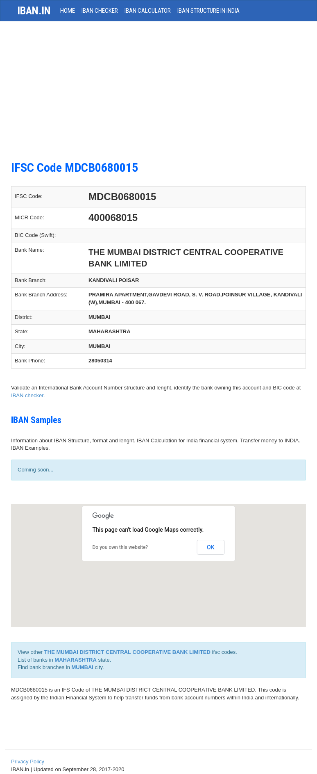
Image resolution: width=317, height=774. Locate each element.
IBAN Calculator (148, 10)
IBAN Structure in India (208, 10)
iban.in (34, 11)
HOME (67, 10)
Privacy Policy (27, 761)
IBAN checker (27, 395)
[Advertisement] (158, 95)
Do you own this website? (120, 547)
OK (211, 547)
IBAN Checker (100, 10)
